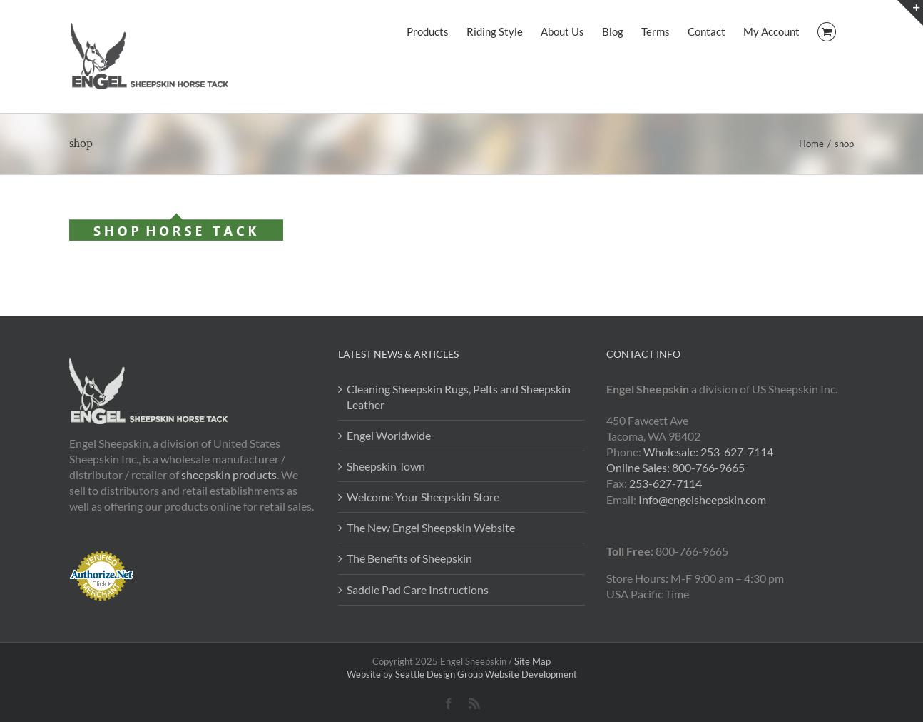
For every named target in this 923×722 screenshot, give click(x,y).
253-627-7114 (665, 483)
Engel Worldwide (389, 435)
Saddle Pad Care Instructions (418, 589)
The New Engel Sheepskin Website (431, 527)
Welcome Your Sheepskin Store (423, 496)
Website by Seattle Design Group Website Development (462, 674)
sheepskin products (229, 474)
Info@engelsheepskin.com (702, 499)
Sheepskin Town (386, 466)
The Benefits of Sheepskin (409, 558)
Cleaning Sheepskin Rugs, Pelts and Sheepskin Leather (459, 396)
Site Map (532, 661)
